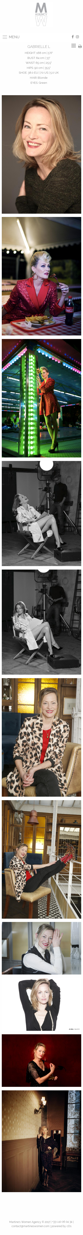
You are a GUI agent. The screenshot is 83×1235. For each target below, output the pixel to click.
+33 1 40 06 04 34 (62, 1221)
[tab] (73, 46)
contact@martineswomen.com (30, 1226)
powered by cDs (61, 1226)
